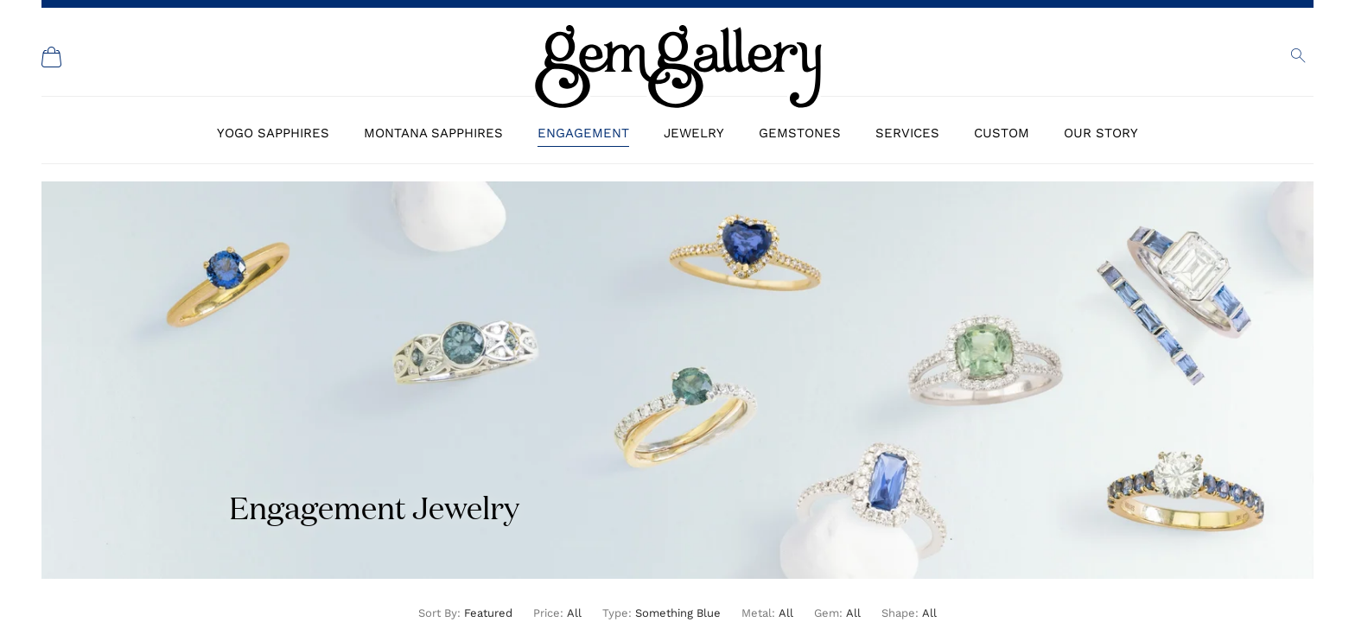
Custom (1001, 133)
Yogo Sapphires (273, 133)
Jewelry (694, 133)
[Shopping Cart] (51, 57)
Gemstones (800, 133)
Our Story (1101, 133)
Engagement (583, 133)
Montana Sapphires (433, 133)
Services (907, 133)
